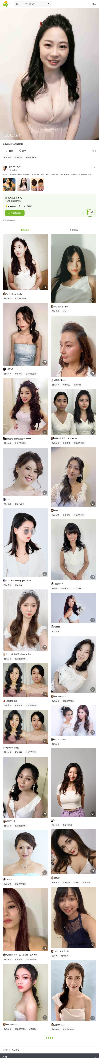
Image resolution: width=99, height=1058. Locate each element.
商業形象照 (19, 504)
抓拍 (64, 311)
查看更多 (49, 1038)
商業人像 (18, 585)
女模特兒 (66, 384)
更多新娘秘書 (10, 220)
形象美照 (55, 882)
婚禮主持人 (65, 588)
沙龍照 (76, 882)
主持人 (54, 588)
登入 (92, 3)
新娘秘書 (7, 157)
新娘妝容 (18, 157)
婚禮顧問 (64, 956)
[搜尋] (49, 4)
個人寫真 (7, 504)
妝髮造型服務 (31, 157)
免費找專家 (14, 213)
